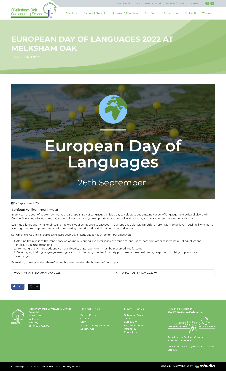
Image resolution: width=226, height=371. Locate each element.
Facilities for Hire (175, 3)
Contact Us (190, 13)
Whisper (207, 13)
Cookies (85, 318)
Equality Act (87, 328)
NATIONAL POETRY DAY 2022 (136, 272)
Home (15, 57)
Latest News (32, 57)
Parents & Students (95, 13)
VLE (138, 3)
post (34, 286)
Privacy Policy (88, 315)
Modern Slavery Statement (95, 325)
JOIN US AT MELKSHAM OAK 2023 (37, 272)
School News (171, 13)
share (17, 286)
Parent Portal (153, 3)
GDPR (83, 321)
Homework (124, 3)
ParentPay (130, 328)
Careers (194, 3)
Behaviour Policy (133, 315)
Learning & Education (125, 13)
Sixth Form (151, 13)
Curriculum (130, 321)
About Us (71, 13)
